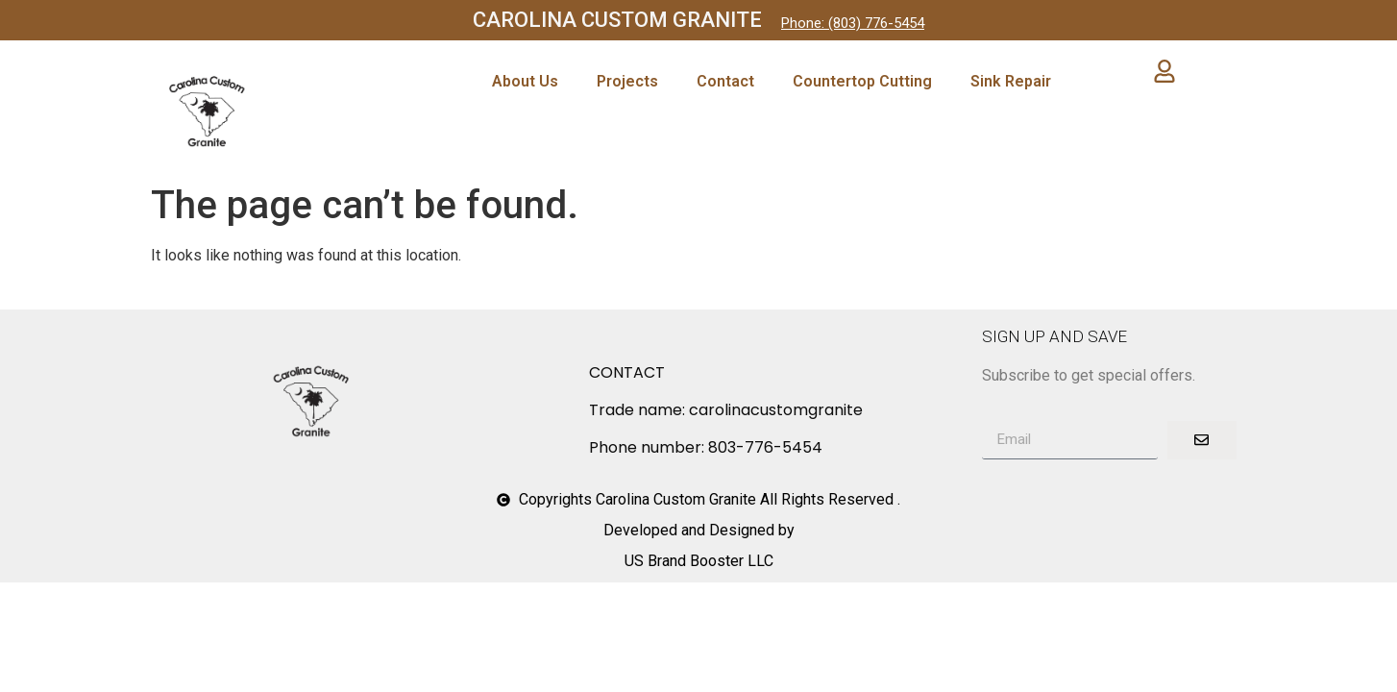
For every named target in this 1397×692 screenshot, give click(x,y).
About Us (525, 81)
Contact (725, 81)
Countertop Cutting (862, 81)
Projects (627, 81)
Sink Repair (1010, 81)
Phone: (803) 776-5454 (852, 23)
